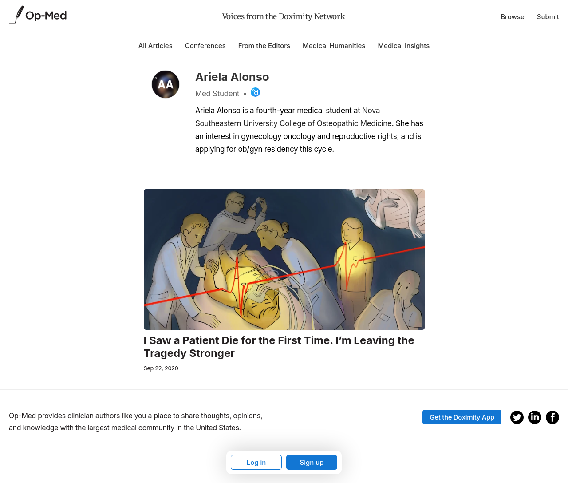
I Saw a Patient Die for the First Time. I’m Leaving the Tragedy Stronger (279, 347)
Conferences (205, 45)
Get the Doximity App (462, 417)
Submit (548, 16)
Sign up (311, 462)
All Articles (155, 45)
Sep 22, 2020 (161, 368)
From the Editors (264, 45)
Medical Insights (404, 45)
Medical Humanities (334, 45)
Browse (513, 16)
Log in (256, 462)
